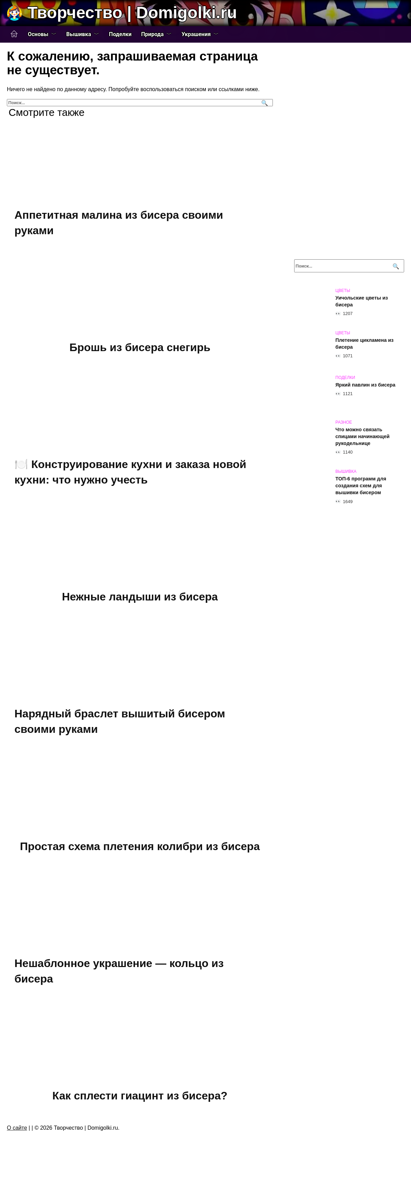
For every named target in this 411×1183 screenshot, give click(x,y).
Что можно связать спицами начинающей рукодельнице (362, 436)
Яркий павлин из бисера (365, 385)
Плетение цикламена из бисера (364, 343)
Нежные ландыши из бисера (140, 600)
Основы (38, 34)
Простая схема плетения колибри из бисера (140, 852)
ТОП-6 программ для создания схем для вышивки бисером (360, 485)
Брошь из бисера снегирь (139, 348)
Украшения (196, 34)
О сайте (17, 1137)
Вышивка (78, 34)
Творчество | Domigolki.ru (132, 12)
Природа (152, 34)
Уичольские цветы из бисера (361, 301)
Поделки (120, 34)
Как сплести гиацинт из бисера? (139, 1103)
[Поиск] (263, 102)
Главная (14, 34)
